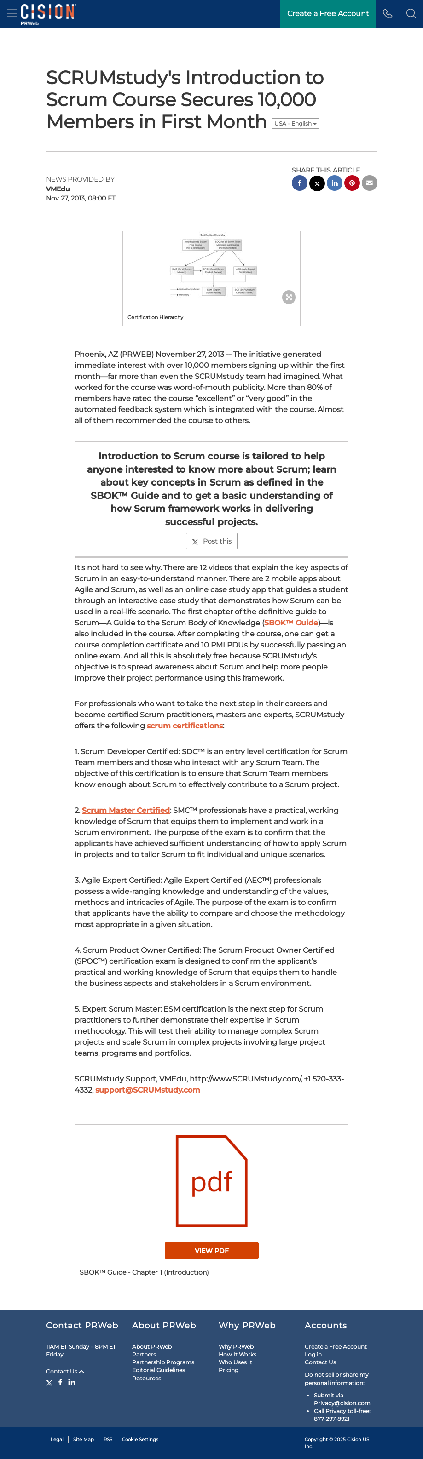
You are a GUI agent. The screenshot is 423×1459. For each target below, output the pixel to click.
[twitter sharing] (317, 185)
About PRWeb (152, 1346)
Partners (144, 1354)
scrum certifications (185, 725)
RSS (108, 1439)
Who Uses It (235, 1362)
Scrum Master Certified (126, 810)
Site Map (83, 1439)
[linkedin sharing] (334, 184)
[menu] (11, 14)
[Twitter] (50, 1382)
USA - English (295, 123)
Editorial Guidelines (158, 1370)
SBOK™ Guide (291, 622)
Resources (146, 1378)
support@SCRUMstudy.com (147, 1090)
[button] (411, 14)
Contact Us (65, 1371)
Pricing (228, 1370)
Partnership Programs (163, 1362)
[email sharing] (369, 184)
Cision (354, 1439)
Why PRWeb (236, 1346)
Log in (313, 1354)
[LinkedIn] (72, 1382)
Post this (212, 541)
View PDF (212, 1251)
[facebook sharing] (299, 184)
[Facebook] (60, 1382)
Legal (57, 1439)
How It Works (237, 1354)
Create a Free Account (336, 1346)
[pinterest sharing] (352, 184)
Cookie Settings (140, 1439)
